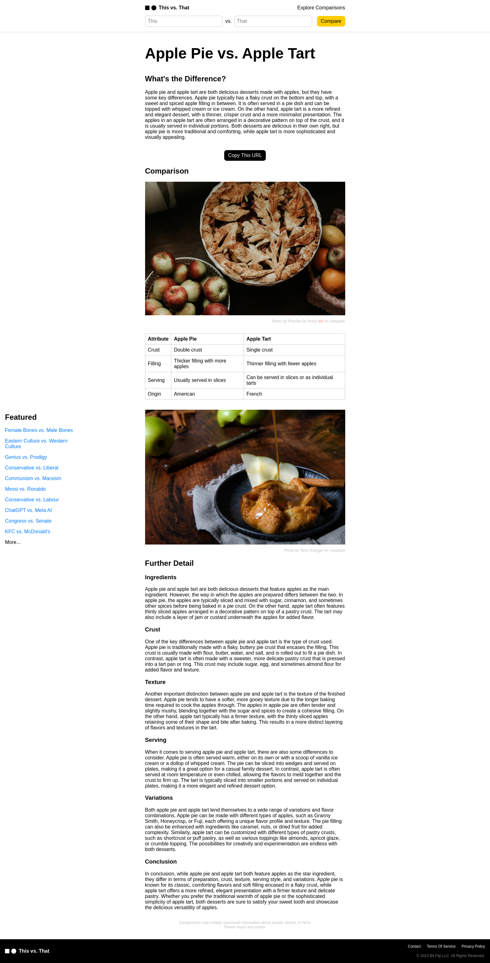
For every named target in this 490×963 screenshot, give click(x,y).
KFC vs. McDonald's (27, 531)
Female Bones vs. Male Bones (39, 430)
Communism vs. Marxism (33, 478)
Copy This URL (245, 155)
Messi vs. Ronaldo (25, 489)
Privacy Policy (473, 946)
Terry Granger (311, 550)
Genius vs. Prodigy (26, 457)
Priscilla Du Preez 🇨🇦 (305, 321)
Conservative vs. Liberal (31, 467)
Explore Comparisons (321, 7)
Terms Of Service (441, 946)
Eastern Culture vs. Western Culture (36, 443)
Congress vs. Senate (28, 521)
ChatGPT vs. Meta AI (28, 510)
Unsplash (337, 321)
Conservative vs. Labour (32, 499)
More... (13, 542)
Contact (414, 946)
